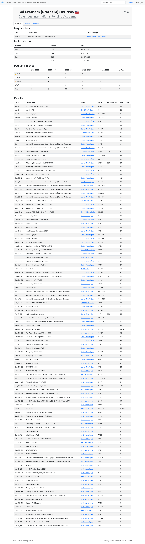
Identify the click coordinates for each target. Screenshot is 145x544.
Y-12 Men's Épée (87, 374)
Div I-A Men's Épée (88, 212)
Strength (36, 24)
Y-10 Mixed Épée (87, 469)
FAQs (124, 541)
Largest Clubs (11, 3)
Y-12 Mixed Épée (87, 424)
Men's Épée (85, 269)
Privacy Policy (109, 541)
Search (130, 3)
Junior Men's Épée (88, 114)
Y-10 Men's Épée (87, 473)
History (27, 24)
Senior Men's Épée (88, 129)
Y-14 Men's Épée (87, 189)
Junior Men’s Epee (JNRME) (97, 37)
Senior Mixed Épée (87, 106)
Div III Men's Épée (87, 182)
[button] (141, 3)
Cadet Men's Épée (87, 118)
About (129, 541)
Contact (118, 541)
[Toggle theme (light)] (137, 2)
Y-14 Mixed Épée (87, 446)
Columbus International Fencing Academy (47, 16)
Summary (18, 24)
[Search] (113, 2)
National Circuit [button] (32, 3)
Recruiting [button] (43, 3)
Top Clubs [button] (20, 3)
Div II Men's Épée (87, 110)
